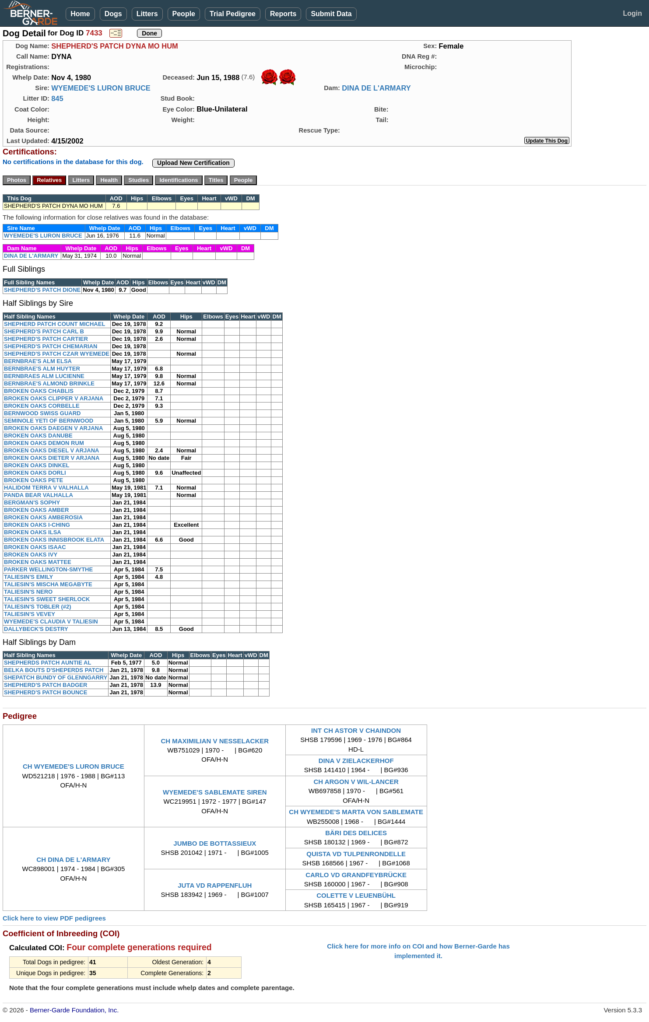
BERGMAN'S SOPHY (32, 502)
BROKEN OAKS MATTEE (37, 562)
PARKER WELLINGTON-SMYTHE (48, 569)
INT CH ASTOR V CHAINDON (356, 730)
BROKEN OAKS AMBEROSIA (43, 517)
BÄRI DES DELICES (356, 832)
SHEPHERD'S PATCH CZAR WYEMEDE (56, 353)
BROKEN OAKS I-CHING (37, 525)
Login (632, 13)
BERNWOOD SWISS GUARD (42, 413)
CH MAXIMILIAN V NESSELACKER (215, 741)
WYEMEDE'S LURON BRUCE (101, 88)
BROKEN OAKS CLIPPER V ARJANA (53, 398)
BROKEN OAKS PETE (33, 480)
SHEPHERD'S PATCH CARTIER (46, 339)
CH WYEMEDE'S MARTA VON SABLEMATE (356, 812)
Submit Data (331, 14)
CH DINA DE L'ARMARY (73, 859)
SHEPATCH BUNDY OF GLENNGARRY (55, 677)
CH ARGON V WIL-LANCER (355, 781)
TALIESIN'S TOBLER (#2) (37, 606)
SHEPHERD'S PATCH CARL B (44, 331)
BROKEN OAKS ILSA (32, 532)
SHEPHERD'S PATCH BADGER (45, 685)
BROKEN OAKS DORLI (35, 472)
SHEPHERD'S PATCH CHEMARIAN (51, 346)
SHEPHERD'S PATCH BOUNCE (45, 692)
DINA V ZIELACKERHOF (356, 760)
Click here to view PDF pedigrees (54, 918)
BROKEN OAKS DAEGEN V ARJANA (53, 428)
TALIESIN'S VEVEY (29, 614)
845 (57, 98)
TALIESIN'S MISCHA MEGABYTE (48, 584)
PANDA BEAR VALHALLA (38, 495)
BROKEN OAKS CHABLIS (39, 391)
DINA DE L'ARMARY (376, 88)
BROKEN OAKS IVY (30, 554)
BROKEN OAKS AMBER (36, 510)
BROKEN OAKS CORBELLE (42, 405)
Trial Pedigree (233, 14)
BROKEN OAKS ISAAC (35, 547)
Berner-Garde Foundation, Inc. (74, 1010)
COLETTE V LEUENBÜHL (356, 895)
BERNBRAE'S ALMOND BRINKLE (49, 383)
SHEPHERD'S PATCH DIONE (42, 290)
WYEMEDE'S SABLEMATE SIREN (215, 792)
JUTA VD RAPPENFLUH (215, 885)
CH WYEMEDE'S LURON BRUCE (73, 766)
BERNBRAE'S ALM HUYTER (42, 368)
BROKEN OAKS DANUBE (38, 435)
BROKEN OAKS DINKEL (37, 465)
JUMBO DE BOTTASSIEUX (214, 843)
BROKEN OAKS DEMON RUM (44, 443)
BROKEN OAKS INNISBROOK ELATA (54, 539)
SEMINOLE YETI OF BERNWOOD (48, 420)
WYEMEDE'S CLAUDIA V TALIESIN (51, 621)
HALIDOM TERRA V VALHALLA (46, 487)
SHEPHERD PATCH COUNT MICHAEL (54, 324)
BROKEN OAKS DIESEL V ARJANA (51, 450)
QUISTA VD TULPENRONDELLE (356, 854)
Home (80, 14)
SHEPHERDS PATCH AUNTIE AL (47, 662)
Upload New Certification (193, 162)
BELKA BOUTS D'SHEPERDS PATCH (53, 670)
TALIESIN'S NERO (28, 591)
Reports (283, 14)
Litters (147, 14)
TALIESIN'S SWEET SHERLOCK (47, 599)
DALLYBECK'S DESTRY (36, 629)
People (183, 14)
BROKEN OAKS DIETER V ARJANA (51, 458)
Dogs (113, 14)
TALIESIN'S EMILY (28, 577)
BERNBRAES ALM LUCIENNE (44, 376)
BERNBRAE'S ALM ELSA (38, 361)
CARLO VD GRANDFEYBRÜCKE (356, 874)
